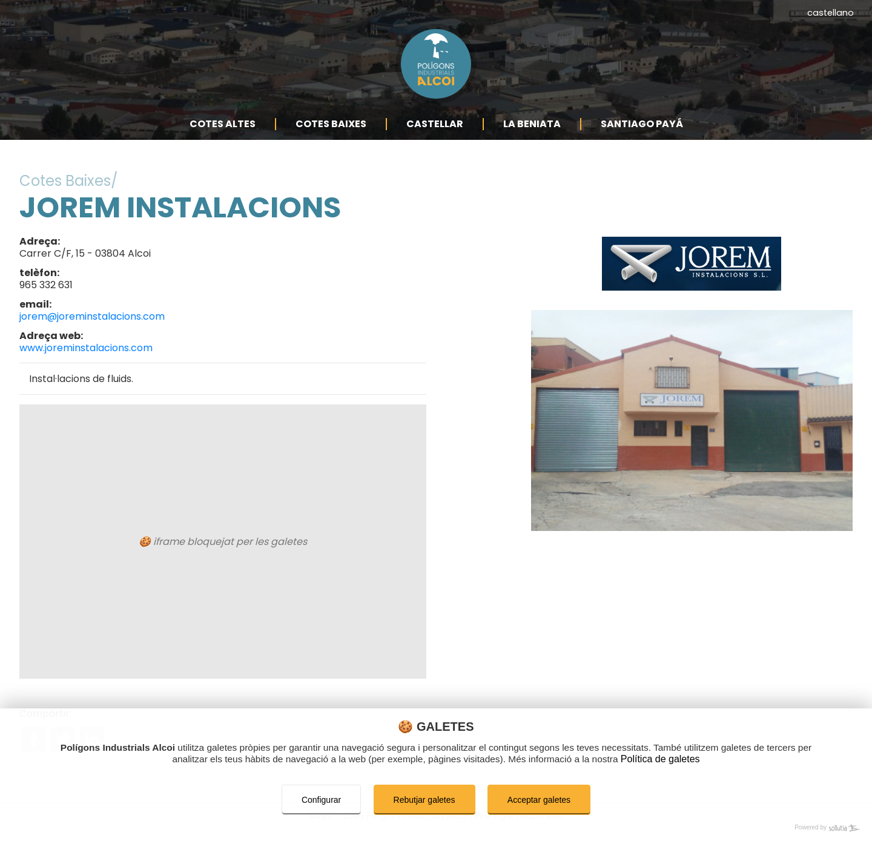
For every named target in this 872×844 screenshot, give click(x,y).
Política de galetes (676, 759)
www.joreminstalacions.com (86, 362)
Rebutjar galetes (424, 800)
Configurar (321, 800)
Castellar (434, 138)
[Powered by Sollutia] (436, 828)
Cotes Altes (223, 138)
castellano (830, 13)
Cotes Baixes (331, 138)
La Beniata (532, 138)
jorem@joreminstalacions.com (92, 330)
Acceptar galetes (538, 800)
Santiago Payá (642, 138)
